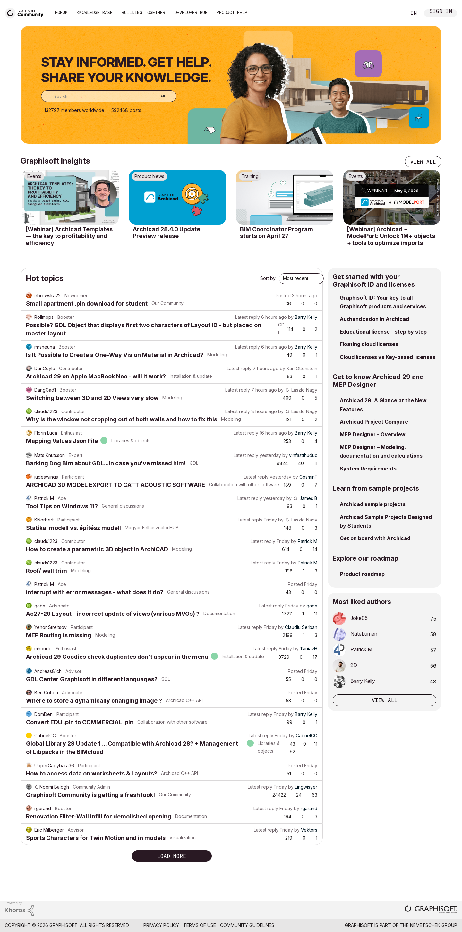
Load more (171, 856)
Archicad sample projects (373, 504)
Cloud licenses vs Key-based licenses (387, 357)
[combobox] (108, 96)
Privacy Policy (161, 925)
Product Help (232, 12)
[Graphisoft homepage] (431, 910)
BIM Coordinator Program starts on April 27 (276, 233)
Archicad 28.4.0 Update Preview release (166, 233)
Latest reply (247, 317)
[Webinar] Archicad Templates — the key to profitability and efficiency (69, 236)
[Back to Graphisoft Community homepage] (26, 12)
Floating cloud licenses (369, 344)
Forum (61, 12)
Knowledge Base (95, 12)
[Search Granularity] (158, 96)
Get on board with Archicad (375, 538)
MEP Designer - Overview (373, 434)
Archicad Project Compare (374, 422)
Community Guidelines (247, 925)
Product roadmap (362, 574)
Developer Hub (191, 12)
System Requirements (368, 468)
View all (423, 161)
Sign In (441, 11)
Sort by (268, 278)
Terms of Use (199, 925)
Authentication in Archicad (374, 319)
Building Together (143, 12)
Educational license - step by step (383, 331)
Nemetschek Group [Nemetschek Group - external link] (433, 925)
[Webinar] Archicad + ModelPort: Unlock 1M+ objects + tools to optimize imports (391, 236)
